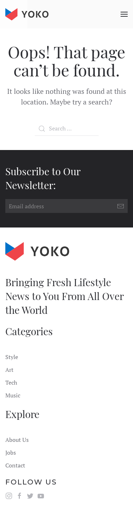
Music (12, 395)
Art (9, 370)
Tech (11, 382)
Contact (15, 465)
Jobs (10, 452)
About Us (17, 440)
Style (11, 357)
